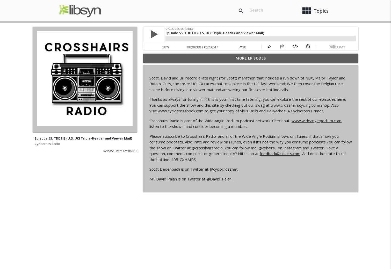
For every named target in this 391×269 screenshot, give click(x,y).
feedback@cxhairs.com (280, 153)
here (341, 99)
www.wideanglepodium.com (316, 120)
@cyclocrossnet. (223, 169)
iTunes (301, 136)
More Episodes (251, 58)
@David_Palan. (219, 178)
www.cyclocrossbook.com (181, 110)
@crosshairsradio (207, 147)
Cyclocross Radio (47, 144)
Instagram (292, 147)
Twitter (317, 147)
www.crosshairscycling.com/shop (300, 105)
